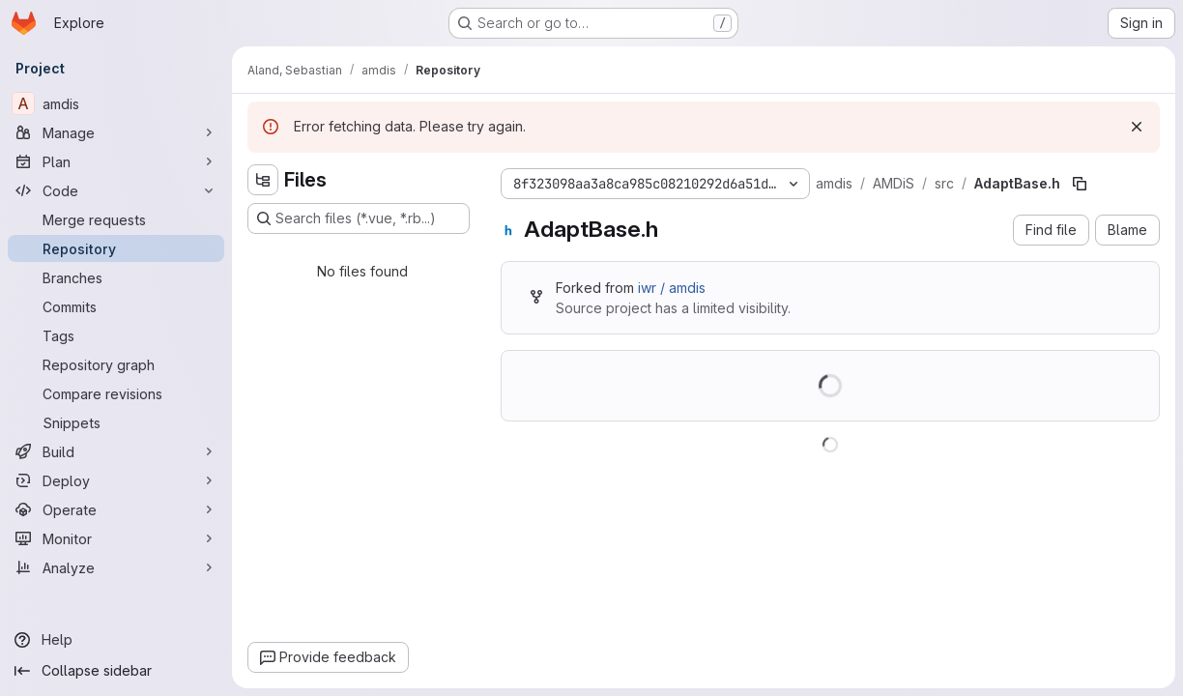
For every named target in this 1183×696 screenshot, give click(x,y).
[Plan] (116, 161)
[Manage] (116, 132)
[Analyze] (116, 567)
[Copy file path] (1079, 183)
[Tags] (116, 335)
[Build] (116, 451)
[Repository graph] (116, 364)
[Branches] (116, 277)
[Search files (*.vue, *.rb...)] (358, 218)
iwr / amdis (672, 287)
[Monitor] (116, 538)
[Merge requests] (116, 219)
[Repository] (116, 248)
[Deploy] (116, 480)
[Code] (116, 190)
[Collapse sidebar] (116, 670)
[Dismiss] (1136, 126)
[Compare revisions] (116, 393)
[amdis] (116, 103)
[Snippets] (116, 422)
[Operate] (116, 509)
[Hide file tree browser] (262, 179)
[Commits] (116, 306)
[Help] (116, 639)
